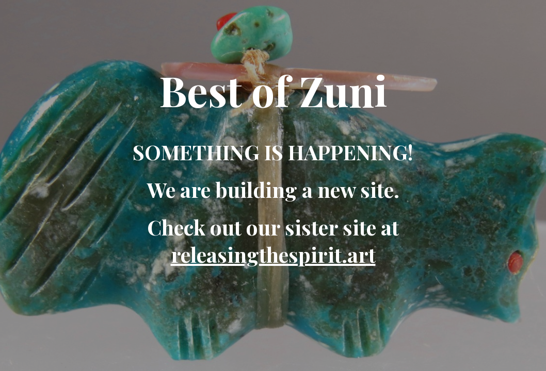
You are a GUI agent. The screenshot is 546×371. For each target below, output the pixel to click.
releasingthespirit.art (273, 254)
